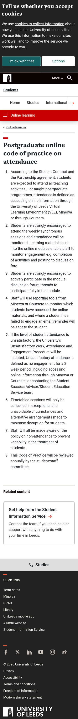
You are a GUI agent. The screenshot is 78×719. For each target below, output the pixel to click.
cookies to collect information (39, 24)
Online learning (19, 115)
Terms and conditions (19, 684)
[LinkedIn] (29, 652)
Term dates (11, 590)
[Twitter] (17, 652)
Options (58, 61)
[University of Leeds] (28, 712)
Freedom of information (20, 691)
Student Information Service (24, 630)
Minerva (9, 597)
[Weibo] (64, 652)
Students (10, 90)
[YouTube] (40, 652)
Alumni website (14, 623)
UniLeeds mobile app (18, 616)
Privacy (8, 671)
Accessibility (12, 678)
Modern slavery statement (22, 697)
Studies (33, 102)
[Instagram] (52, 652)
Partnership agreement (36, 177)
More (58, 78)
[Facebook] (5, 652)
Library (8, 610)
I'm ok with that (21, 61)
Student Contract (53, 171)
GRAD (7, 603)
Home (15, 102)
